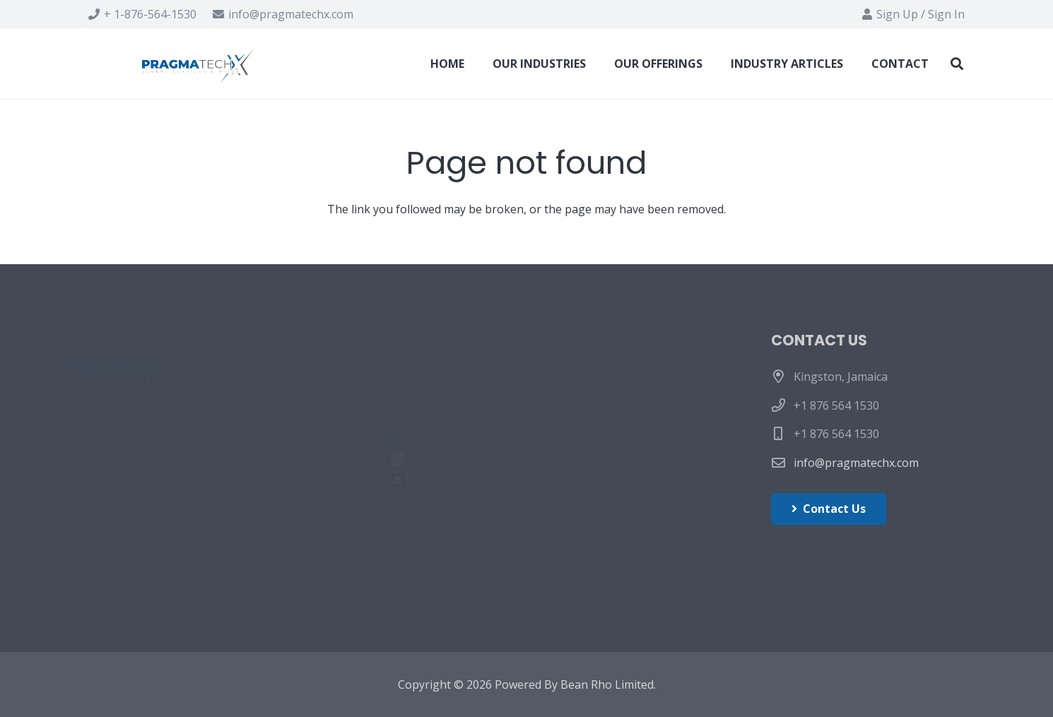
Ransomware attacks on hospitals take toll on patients (443, 545)
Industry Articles (586, 472)
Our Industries (581, 407)
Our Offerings (580, 439)
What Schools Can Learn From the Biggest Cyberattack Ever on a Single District (442, 465)
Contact (563, 505)
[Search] (957, 64)
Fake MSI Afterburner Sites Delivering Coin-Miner (443, 386)
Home (559, 374)
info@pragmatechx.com (856, 462)
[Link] (200, 63)
